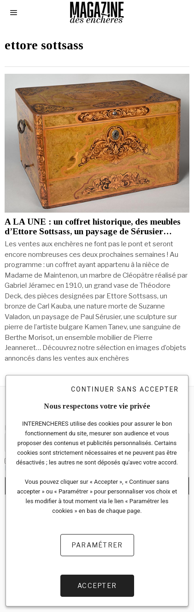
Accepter (97, 585)
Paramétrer (97, 545)
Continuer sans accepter (125, 389)
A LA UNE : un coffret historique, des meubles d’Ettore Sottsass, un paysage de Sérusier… (93, 226)
